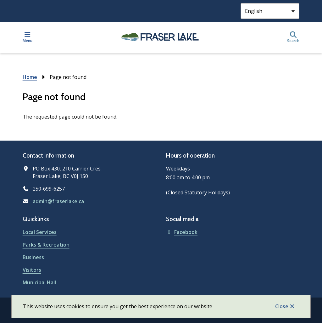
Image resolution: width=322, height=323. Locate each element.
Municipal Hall (39, 282)
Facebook (181, 232)
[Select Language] (270, 11)
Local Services (40, 232)
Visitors (32, 269)
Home (30, 77)
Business (33, 257)
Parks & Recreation (46, 244)
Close (281, 306)
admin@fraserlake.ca (58, 201)
